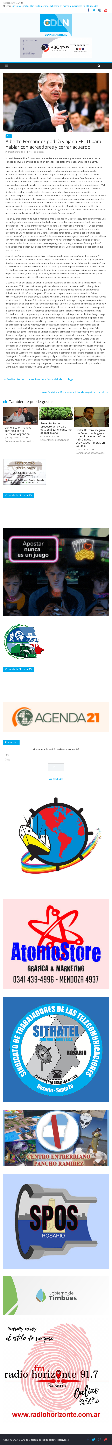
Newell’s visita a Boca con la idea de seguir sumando (74, 392)
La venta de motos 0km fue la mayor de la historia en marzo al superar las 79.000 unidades (55, 6)
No (8, 759)
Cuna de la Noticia (36, 152)
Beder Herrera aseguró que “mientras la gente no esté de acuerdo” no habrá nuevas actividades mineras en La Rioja (90, 438)
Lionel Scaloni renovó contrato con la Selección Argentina (18, 431)
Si (8, 755)
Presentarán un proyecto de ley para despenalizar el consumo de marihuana (56, 428)
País (8, 136)
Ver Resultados (56, 779)
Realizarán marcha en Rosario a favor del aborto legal (38, 379)
